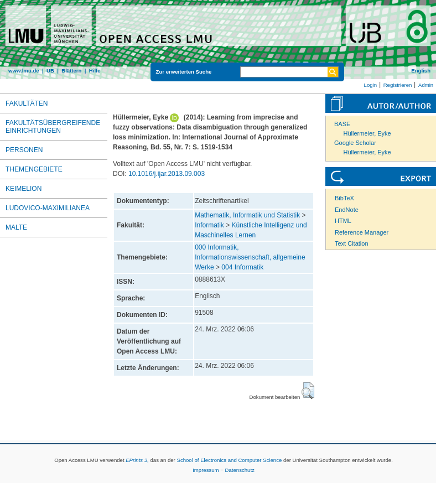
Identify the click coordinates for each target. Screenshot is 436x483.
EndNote (347, 209)
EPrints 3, (137, 460)
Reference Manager (361, 232)
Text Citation (351, 243)
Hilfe (95, 70)
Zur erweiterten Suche (184, 72)
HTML (343, 220)
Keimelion (23, 189)
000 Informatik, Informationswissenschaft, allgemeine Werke (250, 257)
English (420, 70)
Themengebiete (34, 169)
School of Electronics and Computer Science (229, 460)
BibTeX (344, 198)
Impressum (206, 470)
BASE (342, 124)
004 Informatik (242, 267)
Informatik (209, 225)
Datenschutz (240, 470)
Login (370, 85)
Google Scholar (355, 142)
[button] (308, 390)
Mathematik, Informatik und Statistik (247, 215)
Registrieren (397, 85)
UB (50, 70)
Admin (425, 85)
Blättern (71, 70)
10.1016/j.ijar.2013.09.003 (166, 174)
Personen (24, 150)
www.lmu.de (23, 70)
